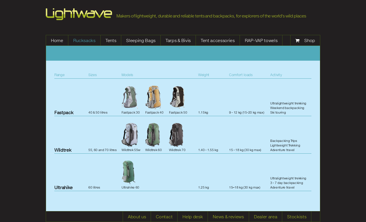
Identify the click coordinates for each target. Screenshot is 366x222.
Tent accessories (218, 40)
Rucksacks (84, 40)
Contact (164, 216)
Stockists (296, 216)
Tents (111, 40)
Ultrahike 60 (130, 174)
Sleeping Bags (141, 40)
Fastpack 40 (154, 100)
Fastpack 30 (131, 100)
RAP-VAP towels (261, 40)
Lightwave (79, 14)
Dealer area (265, 216)
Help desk (192, 216)
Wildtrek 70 (177, 137)
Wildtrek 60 (153, 137)
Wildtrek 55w (131, 137)
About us (137, 216)
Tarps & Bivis (178, 40)
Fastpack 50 (178, 100)
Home (57, 40)
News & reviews (228, 216)
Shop (309, 40)
